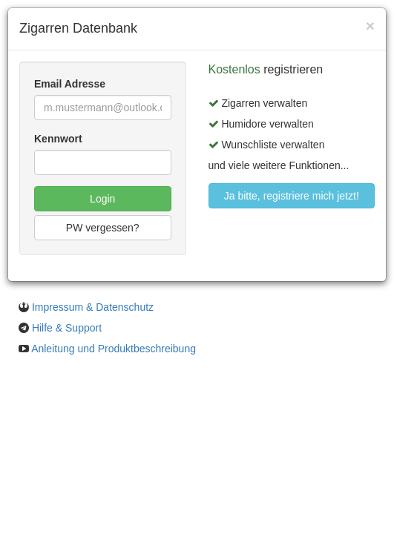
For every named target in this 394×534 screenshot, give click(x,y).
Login (102, 199)
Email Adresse (69, 84)
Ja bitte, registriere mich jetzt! (291, 196)
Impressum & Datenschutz (93, 307)
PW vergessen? (102, 228)
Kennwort (58, 139)
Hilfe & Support (67, 328)
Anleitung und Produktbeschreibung (113, 349)
